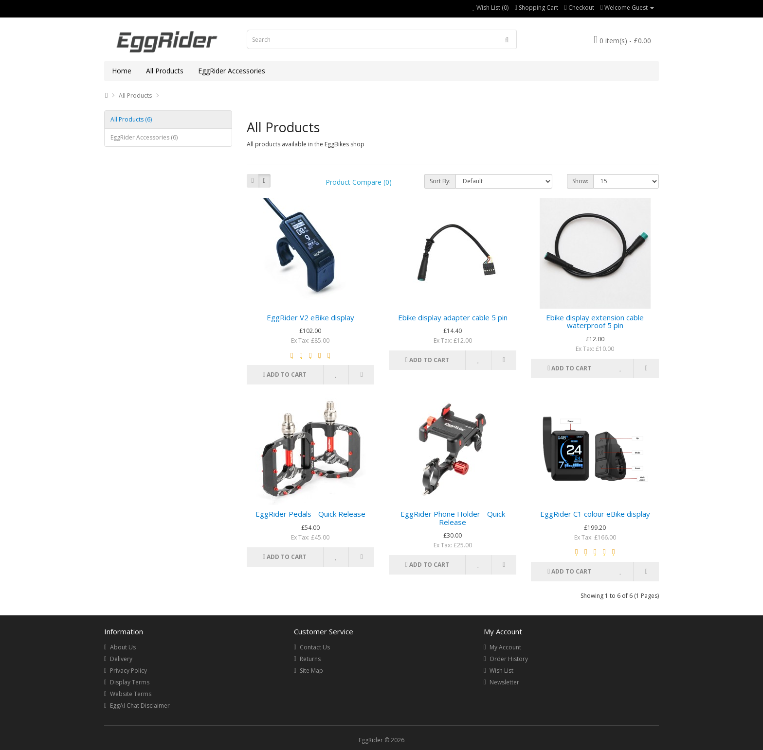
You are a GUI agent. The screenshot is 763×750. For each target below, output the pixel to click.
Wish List (501, 670)
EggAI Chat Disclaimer (140, 705)
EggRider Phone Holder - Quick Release (452, 518)
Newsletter (504, 682)
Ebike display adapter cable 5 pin (453, 317)
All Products (164, 70)
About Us (123, 647)
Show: (580, 181)
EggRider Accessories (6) (144, 137)
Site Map (311, 670)
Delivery (121, 659)
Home (121, 70)
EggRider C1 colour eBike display (595, 514)
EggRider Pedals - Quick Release (310, 514)
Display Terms (129, 682)
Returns (310, 659)
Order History (509, 659)
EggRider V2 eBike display (310, 317)
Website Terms (130, 694)
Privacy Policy (128, 670)
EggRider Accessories (231, 70)
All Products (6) (131, 119)
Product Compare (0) (359, 182)
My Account (505, 647)
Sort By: (440, 181)
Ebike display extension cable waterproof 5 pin (595, 322)
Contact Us (315, 647)
